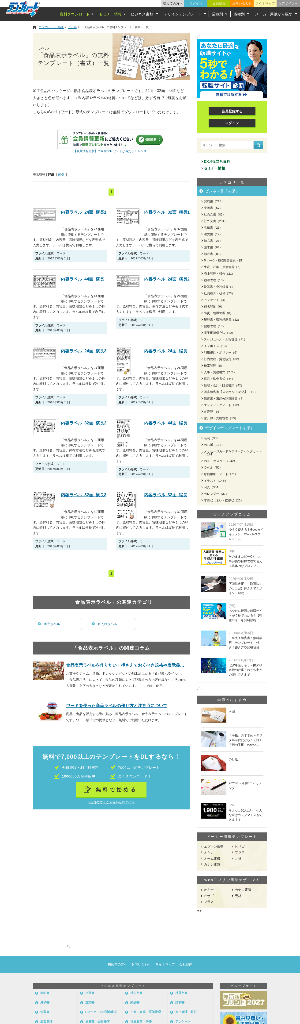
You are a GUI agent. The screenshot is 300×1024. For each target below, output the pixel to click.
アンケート (183, 1021)
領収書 (44, 1012)
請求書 (179, 1002)
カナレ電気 (212, 864)
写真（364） (212, 487)
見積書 (44, 1002)
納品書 (134, 1002)
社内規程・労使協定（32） (222, 359)
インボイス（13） (216, 345)
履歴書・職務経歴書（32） (222, 319)
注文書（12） (213, 234)
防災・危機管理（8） (218, 313)
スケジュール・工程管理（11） (225, 339)
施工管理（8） (214, 365)
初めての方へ (173, 3)
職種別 (239, 14)
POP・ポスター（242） (220, 460)
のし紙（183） (214, 444)
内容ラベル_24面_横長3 (83, 351)
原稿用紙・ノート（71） (221, 474)
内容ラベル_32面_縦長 (165, 495)
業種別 (217, 14)
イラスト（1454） (216, 480)
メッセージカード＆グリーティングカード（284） (233, 453)
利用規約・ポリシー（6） (221, 352)
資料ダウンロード (75, 14)
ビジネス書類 (142, 14)
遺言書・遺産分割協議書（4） (224, 398)
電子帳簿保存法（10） (219, 332)
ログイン (195, 3)
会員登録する (232, 111)
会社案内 (185, 964)
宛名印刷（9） (214, 306)
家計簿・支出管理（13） (221, 418)
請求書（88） (213, 247)
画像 (61, 174)
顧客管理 (46, 1021)
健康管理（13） (214, 326)
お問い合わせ (242, 3)
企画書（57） (213, 207)
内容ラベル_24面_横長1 (83, 212)
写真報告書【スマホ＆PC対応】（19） (230, 391)
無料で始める (116, 790)
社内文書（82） (214, 214)
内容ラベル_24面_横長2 (167, 279)
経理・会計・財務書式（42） (224, 385)
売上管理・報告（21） (219, 273)
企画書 (89, 993)
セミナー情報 (110, 14)
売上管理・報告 (186, 1012)
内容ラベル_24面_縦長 (165, 351)
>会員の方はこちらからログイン (111, 802)
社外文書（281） (215, 221)
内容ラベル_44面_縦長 (165, 423)
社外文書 (181, 993)
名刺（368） (212, 438)
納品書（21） (213, 240)
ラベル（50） (213, 467)
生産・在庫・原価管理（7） (223, 267)
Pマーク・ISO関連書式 (101, 1012)
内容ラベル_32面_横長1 (167, 212)
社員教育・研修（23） (219, 293)
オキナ (209, 852)
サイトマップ (265, 3)
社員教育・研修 (141, 1021)
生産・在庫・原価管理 (145, 1012)
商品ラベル (52, 624)
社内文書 (136, 993)
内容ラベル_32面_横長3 (83, 495)
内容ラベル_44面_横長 (82, 279)
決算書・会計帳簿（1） (220, 286)
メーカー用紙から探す (273, 14)
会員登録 (219, 3)
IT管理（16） (213, 411)
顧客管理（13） (214, 280)
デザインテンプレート (182, 14)
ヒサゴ (240, 846)
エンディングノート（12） (222, 405)
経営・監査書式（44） (219, 378)
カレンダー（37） (216, 493)
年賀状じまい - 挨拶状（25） (224, 500)
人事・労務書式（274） (220, 372)
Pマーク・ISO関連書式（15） (224, 260)
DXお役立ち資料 (217, 161)
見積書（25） (213, 227)
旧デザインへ (288, 3)
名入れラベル (107, 624)
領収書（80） (213, 253)
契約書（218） (214, 201)
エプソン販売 (214, 846)
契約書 (44, 993)
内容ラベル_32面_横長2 (83, 423)
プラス (240, 852)
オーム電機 (212, 858)
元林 (238, 858)
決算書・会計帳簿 (97, 1021)
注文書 (89, 1002)
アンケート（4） (215, 299)
